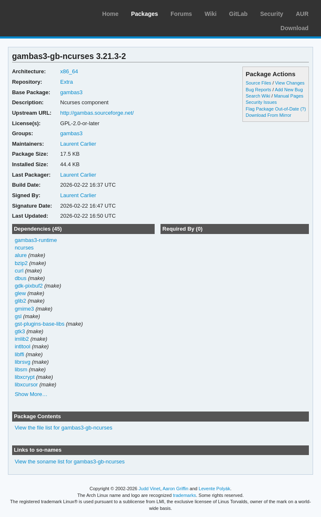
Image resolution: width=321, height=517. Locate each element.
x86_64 (69, 71)
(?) (303, 108)
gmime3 (24, 309)
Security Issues (261, 102)
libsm (21, 369)
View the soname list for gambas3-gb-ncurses (70, 461)
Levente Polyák (214, 488)
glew (20, 293)
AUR (302, 13)
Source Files (258, 82)
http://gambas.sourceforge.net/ (97, 113)
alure (21, 255)
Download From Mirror (268, 115)
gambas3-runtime (36, 240)
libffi (19, 354)
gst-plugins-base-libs (39, 324)
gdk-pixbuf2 (29, 286)
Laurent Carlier (78, 144)
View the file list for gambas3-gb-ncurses (63, 427)
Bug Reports (258, 89)
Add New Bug (289, 89)
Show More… (31, 394)
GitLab (238, 13)
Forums (181, 13)
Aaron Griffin (176, 488)
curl (19, 271)
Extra (66, 82)
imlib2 (22, 339)
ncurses (24, 247)
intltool (23, 346)
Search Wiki (258, 95)
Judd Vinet (149, 488)
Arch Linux (46, 12)
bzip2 (21, 263)
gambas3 (71, 92)
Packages (144, 13)
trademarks (184, 495)
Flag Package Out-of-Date (272, 108)
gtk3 (20, 331)
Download (294, 28)
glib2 (20, 301)
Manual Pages (288, 95)
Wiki (210, 13)
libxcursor (26, 384)
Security (271, 13)
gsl (18, 316)
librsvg (23, 362)
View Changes (290, 82)
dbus (20, 278)
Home (110, 13)
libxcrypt (25, 377)
